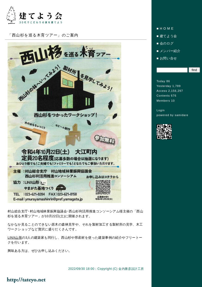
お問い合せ (168, 58)
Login (161, 110)
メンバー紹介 (170, 51)
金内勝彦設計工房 (131, 269)
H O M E (166, 28)
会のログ (167, 43)
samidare (181, 115)
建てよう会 (168, 36)
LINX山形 (15, 237)
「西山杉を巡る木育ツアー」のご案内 (43, 35)
